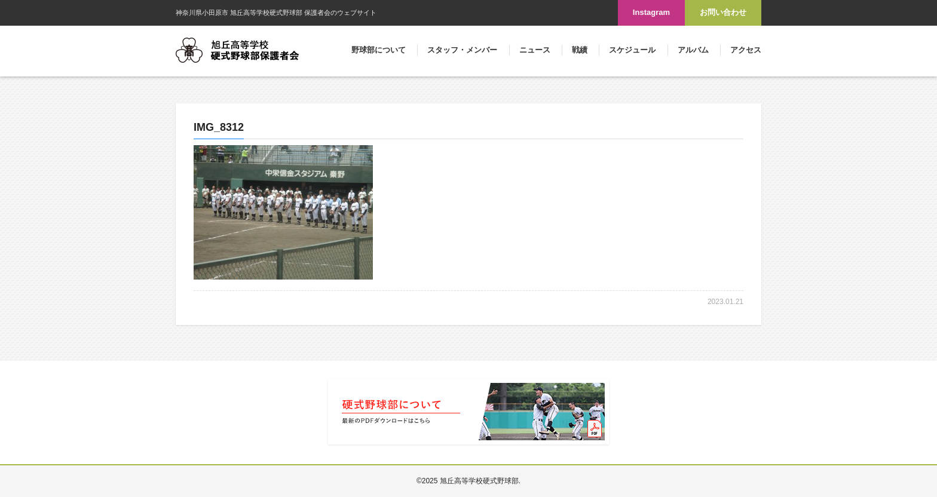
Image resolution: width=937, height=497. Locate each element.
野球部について (378, 49)
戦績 (579, 49)
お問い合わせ (723, 12)
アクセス (745, 49)
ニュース (534, 49)
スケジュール (632, 49)
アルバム (693, 49)
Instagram (651, 12)
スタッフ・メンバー (462, 49)
